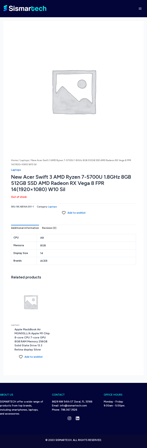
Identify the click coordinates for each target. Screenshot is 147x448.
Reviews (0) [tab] (49, 228)
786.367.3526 (69, 409)
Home (14, 160)
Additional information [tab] (25, 228)
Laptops (24, 160)
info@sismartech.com (73, 405)
